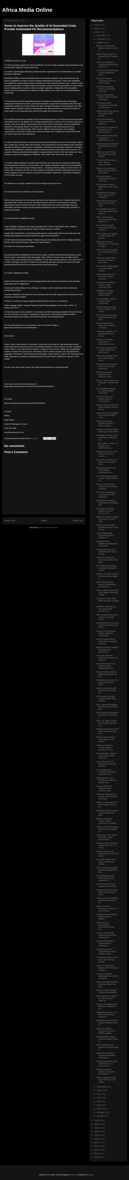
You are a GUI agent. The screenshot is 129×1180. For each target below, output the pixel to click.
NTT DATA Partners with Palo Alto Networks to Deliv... (106, 317)
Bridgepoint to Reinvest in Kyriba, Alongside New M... (107, 1022)
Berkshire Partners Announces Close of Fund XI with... (105, 80)
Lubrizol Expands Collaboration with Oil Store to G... (106, 178)
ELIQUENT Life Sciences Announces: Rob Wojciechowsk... (106, 129)
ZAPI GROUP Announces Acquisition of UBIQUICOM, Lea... (107, 138)
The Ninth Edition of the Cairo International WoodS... (106, 861)
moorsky (74, 1175)
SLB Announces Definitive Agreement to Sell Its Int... (107, 900)
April (99, 1105)
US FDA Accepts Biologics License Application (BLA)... (107, 72)
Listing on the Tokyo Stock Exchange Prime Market (107, 430)
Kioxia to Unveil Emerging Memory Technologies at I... (107, 829)
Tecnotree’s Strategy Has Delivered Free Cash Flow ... (106, 462)
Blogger (91, 1175)
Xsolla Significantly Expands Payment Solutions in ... (105, 535)
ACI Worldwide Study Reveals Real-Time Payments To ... (105, 878)
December (101, 35)
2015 (97, 1150)
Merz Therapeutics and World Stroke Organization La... (106, 470)
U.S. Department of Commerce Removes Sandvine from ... (106, 772)
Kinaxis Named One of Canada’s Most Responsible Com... (105, 666)
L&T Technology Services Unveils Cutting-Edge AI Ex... (107, 478)
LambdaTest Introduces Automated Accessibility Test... (107, 502)
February (101, 1112)
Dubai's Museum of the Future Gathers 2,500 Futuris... (106, 309)
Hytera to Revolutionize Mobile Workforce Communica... (106, 633)
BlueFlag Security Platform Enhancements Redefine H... (107, 649)
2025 (97, 28)
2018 (97, 1139)
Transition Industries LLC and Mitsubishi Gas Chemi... (106, 333)
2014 (97, 1153)
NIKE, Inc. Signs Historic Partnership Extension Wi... (106, 723)
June (99, 1098)
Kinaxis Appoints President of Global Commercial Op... (107, 146)
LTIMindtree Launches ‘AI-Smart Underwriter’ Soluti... (107, 682)
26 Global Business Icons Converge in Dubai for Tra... (107, 437)
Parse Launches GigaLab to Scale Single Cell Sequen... (107, 235)
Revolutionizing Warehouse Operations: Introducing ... (107, 543)
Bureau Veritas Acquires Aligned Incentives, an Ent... (106, 674)
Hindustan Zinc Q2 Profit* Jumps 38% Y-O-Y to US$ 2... (107, 845)
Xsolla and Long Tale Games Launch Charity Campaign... (107, 97)
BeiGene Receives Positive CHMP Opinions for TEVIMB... (107, 821)
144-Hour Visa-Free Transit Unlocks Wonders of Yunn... (105, 747)
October (100, 43)
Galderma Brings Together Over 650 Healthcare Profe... (107, 415)
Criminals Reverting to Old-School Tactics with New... (107, 560)
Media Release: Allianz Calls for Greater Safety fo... (107, 1039)
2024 (97, 32)
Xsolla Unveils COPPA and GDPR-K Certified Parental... (106, 641)
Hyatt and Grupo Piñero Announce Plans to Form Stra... (106, 260)
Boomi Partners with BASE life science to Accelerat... (105, 325)
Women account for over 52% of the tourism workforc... (106, 454)
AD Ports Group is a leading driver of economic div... (104, 399)
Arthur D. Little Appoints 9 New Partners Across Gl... (107, 804)
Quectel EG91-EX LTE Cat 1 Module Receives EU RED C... (107, 625)
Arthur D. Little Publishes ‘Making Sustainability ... (107, 991)
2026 (97, 25)
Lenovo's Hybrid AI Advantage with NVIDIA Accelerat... (107, 976)
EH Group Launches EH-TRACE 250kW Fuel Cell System (106, 350)
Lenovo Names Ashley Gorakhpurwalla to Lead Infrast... (107, 527)
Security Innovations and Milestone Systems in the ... (106, 1006)
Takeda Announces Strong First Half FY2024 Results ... (107, 113)
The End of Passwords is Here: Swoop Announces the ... (106, 162)
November (101, 39)
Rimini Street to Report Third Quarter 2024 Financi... (105, 739)
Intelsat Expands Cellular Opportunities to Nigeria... (106, 916)
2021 (97, 1128)
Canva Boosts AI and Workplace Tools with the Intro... (106, 764)
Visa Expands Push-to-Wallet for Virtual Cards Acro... (107, 186)
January (100, 1116)
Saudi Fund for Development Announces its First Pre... (105, 926)
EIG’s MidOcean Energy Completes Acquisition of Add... (106, 568)
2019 (97, 1135)
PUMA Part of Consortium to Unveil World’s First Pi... (107, 252)
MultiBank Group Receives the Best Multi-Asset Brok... (107, 812)
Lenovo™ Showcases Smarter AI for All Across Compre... (107, 968)
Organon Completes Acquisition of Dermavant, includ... (105, 341)
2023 (97, 1120)
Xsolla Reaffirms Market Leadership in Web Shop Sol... (106, 755)
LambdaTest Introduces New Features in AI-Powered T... (106, 195)
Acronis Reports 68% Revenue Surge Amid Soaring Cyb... (106, 935)
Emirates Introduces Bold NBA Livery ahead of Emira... (106, 892)
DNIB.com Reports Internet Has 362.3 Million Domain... (105, 423)
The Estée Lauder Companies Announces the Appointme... (107, 105)
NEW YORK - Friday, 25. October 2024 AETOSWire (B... (107, 445)
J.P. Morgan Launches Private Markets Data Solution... (106, 698)
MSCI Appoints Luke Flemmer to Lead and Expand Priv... (106, 780)
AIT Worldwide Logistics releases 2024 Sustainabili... (106, 301)
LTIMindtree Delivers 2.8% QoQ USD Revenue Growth (107, 959)
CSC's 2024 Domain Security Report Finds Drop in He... (106, 219)
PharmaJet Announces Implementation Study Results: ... (106, 551)
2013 (97, 1157)
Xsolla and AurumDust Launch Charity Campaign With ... (105, 284)
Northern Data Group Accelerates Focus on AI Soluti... (107, 853)
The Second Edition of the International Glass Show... (107, 358)
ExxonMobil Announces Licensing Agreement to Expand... (107, 211)
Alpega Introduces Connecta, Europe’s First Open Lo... (105, 1071)
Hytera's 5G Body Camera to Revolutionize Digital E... (107, 576)
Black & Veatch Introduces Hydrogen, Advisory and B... (107, 382)
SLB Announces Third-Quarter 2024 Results (106, 885)
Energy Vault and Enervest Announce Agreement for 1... (107, 731)
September (101, 1087)
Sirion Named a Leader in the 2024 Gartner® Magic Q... (107, 998)
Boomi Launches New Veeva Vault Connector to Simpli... (106, 486)
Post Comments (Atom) (49, 527)
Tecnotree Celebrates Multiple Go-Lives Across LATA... (105, 511)
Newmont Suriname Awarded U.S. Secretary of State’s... (107, 244)
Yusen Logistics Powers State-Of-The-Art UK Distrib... (106, 1080)
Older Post (78, 521)
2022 (97, 1124)
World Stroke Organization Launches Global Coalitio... (107, 268)
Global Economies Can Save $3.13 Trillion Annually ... (106, 276)
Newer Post (9, 521)
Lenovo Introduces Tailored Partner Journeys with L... (104, 788)
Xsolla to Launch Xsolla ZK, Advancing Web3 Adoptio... (106, 154)
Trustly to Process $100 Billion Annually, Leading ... (107, 600)
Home (44, 521)
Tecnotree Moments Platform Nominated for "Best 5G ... (107, 657)
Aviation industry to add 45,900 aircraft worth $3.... (106, 690)
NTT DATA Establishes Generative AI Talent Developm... (105, 494)
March (100, 1109)
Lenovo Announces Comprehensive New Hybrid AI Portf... (106, 951)
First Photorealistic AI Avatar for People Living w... (107, 1047)
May (99, 1101)
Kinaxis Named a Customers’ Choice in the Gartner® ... (106, 908)
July (99, 1094)
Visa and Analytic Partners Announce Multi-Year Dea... (107, 984)
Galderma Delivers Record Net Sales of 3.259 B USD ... (107, 519)
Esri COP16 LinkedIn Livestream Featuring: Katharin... (106, 227)
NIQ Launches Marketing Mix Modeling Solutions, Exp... (107, 706)
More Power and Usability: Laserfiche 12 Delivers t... (107, 715)
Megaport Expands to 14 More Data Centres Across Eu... (106, 1014)
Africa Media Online (27, 10)
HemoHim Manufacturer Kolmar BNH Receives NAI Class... (106, 796)
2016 (97, 1146)
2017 (97, 1142)
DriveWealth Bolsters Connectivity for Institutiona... (105, 943)
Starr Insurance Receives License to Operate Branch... (106, 617)
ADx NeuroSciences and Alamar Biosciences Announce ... (106, 366)
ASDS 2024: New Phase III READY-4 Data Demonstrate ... (106, 837)
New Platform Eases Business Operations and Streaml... (106, 584)
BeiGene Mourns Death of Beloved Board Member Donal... (107, 407)
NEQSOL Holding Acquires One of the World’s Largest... (105, 1031)
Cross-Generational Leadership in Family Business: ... (106, 121)
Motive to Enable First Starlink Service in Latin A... (107, 48)
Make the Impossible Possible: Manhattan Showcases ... (105, 1055)
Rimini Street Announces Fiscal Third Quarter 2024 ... (106, 203)
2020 (97, 1131)
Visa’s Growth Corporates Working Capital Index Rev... (107, 870)
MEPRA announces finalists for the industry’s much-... (105, 374)
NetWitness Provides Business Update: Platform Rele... (105, 293)
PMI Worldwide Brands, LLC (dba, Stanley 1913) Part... (106, 391)
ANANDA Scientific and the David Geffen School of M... (106, 609)
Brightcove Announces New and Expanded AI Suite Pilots (106, 170)
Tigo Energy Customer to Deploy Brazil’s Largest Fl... (107, 56)
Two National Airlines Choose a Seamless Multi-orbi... (105, 89)
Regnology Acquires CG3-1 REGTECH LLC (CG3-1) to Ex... (107, 1063)
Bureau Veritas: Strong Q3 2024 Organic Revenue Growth (107, 592)
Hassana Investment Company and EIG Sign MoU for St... (107, 64)
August (100, 1090)
